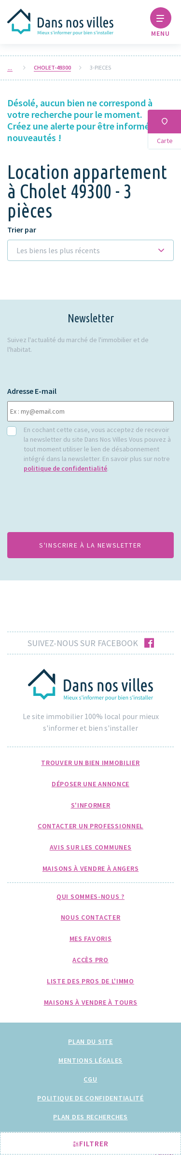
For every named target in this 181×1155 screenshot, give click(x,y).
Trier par (21, 229)
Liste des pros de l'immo (90, 981)
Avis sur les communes (91, 847)
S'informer (91, 805)
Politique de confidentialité (90, 1098)
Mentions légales (90, 1060)
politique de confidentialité (65, 468)
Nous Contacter (91, 917)
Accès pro (90, 959)
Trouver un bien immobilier (90, 762)
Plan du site (90, 1041)
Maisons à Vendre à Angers (90, 868)
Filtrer (91, 1143)
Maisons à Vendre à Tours (91, 1002)
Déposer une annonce (90, 784)
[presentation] (80, 505)
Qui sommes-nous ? (90, 896)
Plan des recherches (90, 1116)
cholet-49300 (52, 67)
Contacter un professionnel (90, 826)
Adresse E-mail (31, 391)
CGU (90, 1079)
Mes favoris (91, 938)
